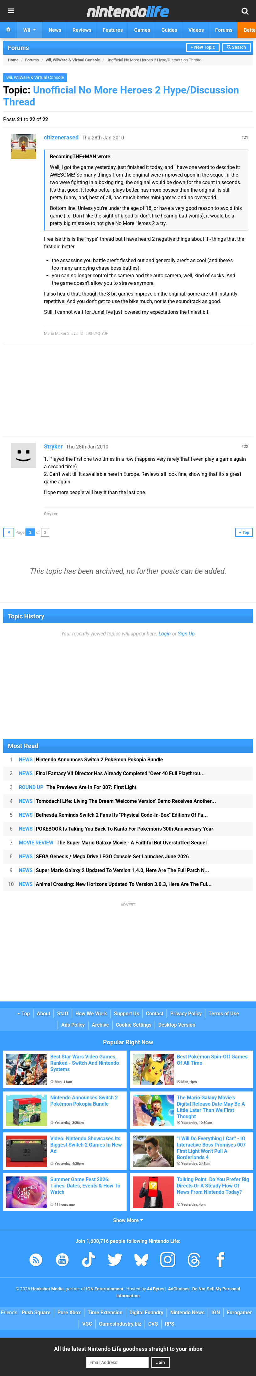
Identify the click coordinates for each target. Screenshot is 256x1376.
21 (246, 137)
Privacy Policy (186, 1014)
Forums (18, 48)
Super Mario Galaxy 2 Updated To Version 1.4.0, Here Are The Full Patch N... (114, 870)
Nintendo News (187, 1313)
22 (246, 446)
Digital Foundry (146, 1313)
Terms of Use (224, 1014)
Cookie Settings (133, 1025)
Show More (128, 1220)
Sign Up (186, 634)
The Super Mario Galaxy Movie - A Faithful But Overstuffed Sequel (113, 843)
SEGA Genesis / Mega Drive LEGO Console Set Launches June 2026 (104, 857)
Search (236, 47)
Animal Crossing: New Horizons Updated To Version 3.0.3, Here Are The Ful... (115, 884)
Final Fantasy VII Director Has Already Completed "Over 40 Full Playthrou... (112, 773)
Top (23, 1014)
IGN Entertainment (104, 1289)
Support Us (126, 1014)
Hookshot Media (47, 1289)
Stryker (53, 446)
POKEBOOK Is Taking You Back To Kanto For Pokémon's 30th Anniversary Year (116, 829)
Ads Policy (73, 1025)
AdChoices (178, 1289)
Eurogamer (239, 1313)
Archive (100, 1025)
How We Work (91, 1014)
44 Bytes (155, 1289)
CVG (153, 1324)
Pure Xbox (69, 1313)
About (43, 1014)
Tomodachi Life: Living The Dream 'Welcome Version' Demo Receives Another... (117, 801)
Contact (154, 1014)
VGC (87, 1324)
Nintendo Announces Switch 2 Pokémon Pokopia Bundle (91, 760)
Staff (62, 1014)
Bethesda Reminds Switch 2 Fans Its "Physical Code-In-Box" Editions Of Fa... (113, 815)
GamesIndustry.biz (120, 1324)
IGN (215, 1313)
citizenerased (61, 137)
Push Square (36, 1313)
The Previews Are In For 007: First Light (77, 787)
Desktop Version (176, 1025)
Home (13, 60)
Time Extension (105, 1313)
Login (165, 634)
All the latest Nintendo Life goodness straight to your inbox (128, 1348)
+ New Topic (203, 47)
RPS (169, 1324)
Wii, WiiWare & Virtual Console (73, 60)
